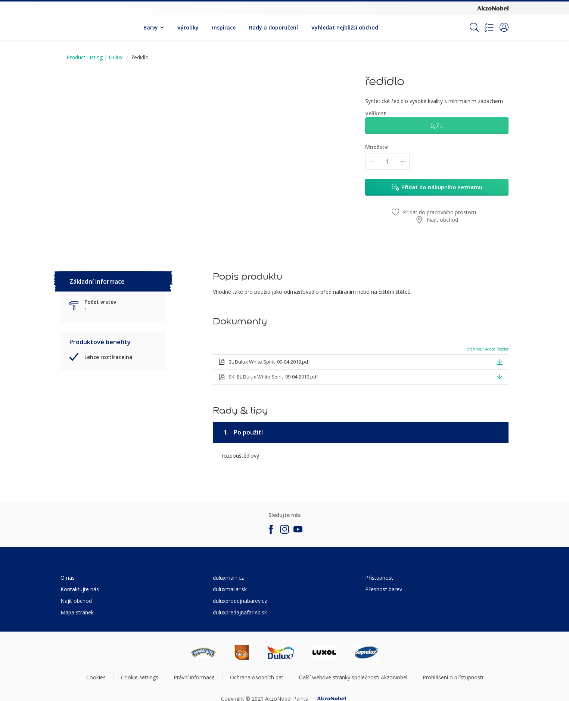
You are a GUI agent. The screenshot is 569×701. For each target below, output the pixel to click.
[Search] (474, 27)
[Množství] (387, 161)
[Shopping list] (489, 27)
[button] (504, 27)
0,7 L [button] (437, 126)
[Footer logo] (204, 652)
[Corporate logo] (493, 7)
